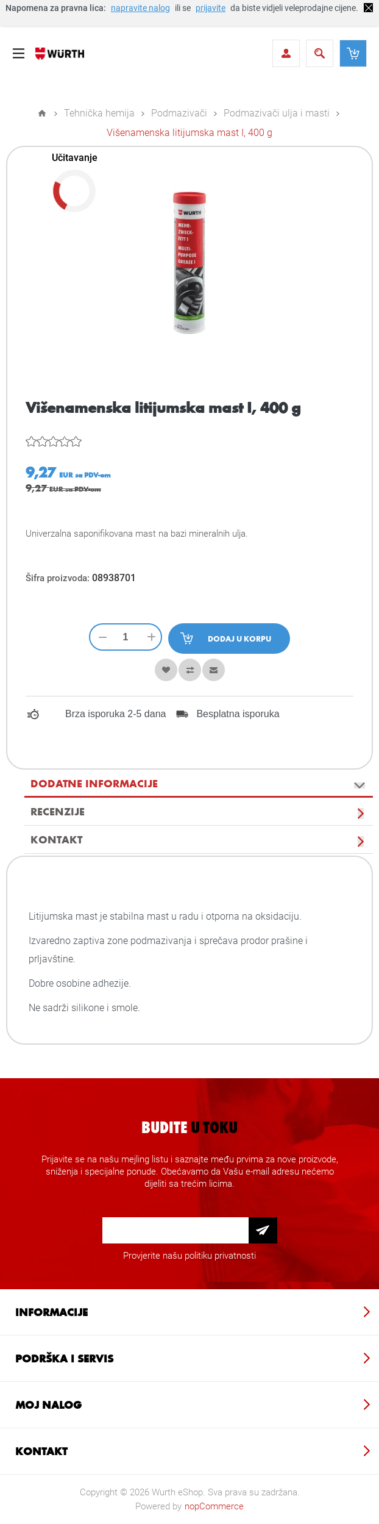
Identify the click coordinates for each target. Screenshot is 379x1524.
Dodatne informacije (94, 783)
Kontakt (56, 839)
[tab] (198, 784)
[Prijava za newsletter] (175, 1230)
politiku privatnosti (220, 1255)
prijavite (210, 8)
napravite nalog (140, 8)
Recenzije (57, 811)
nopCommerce (214, 1506)
